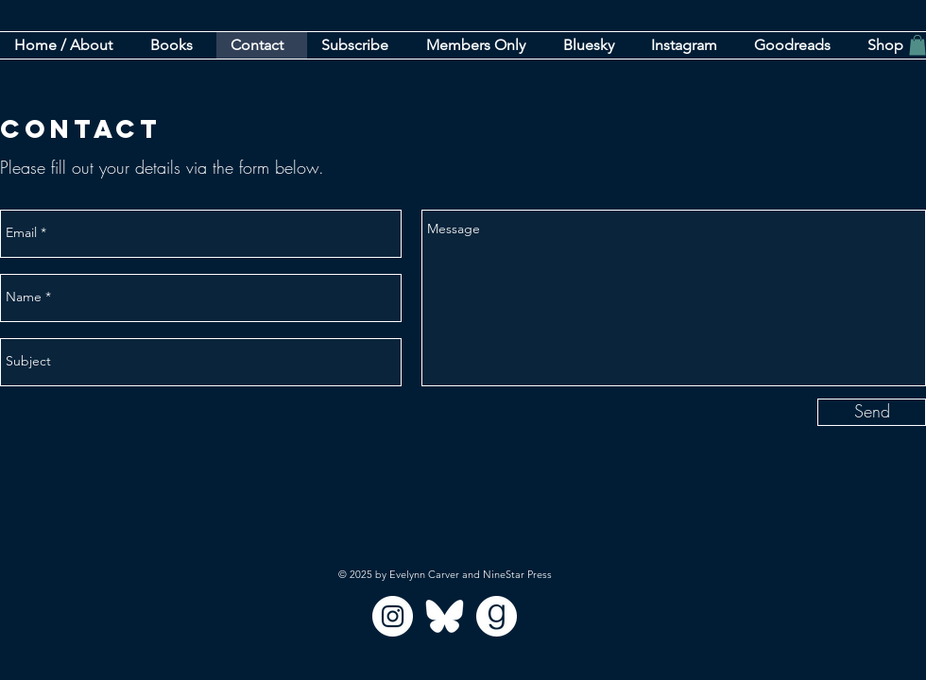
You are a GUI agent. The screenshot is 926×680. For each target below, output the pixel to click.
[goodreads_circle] (496, 616)
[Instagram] (392, 616)
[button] (359, 45)
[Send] (871, 412)
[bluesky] (444, 616)
